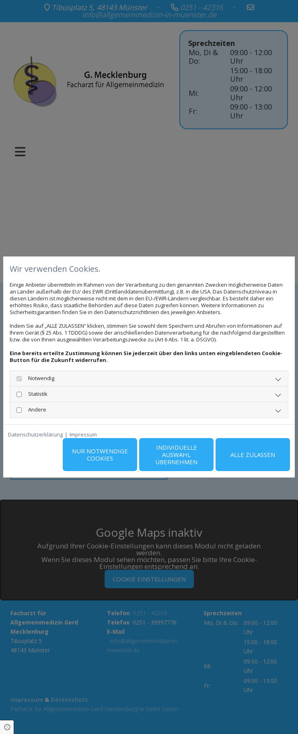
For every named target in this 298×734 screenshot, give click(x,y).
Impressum (83, 434)
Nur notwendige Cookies (100, 454)
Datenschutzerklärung (35, 434)
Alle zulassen (252, 455)
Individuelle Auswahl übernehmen (176, 454)
